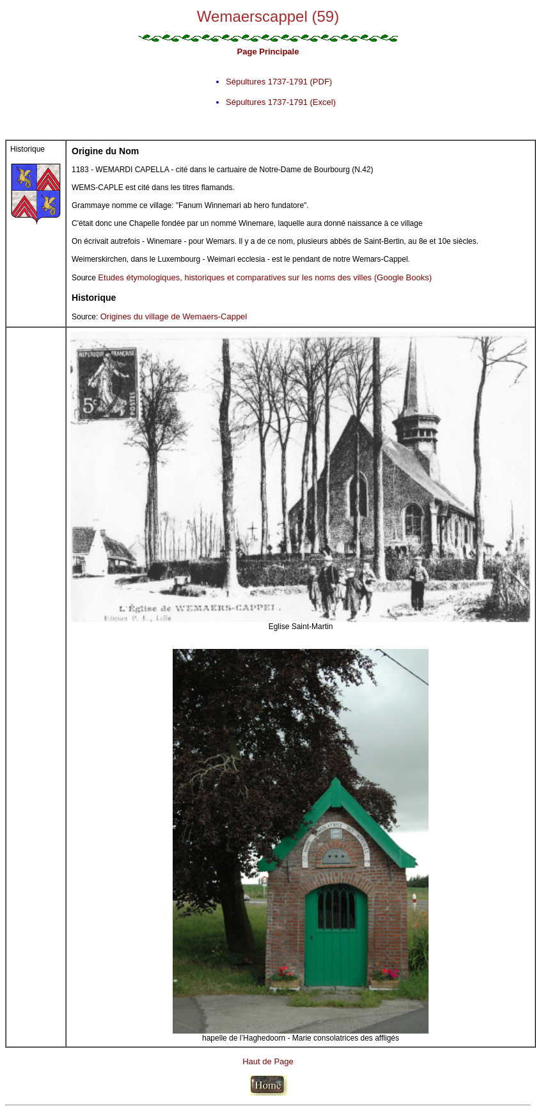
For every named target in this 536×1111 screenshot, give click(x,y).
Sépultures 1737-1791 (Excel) (281, 102)
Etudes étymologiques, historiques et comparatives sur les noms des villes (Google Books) (265, 277)
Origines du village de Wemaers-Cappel (174, 316)
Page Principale (268, 51)
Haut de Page (268, 1061)
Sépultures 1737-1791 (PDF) (279, 81)
